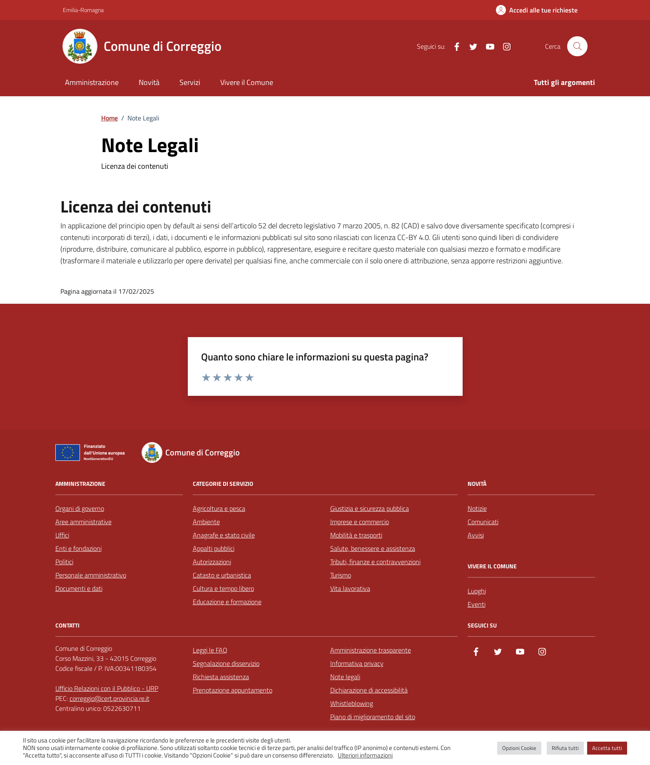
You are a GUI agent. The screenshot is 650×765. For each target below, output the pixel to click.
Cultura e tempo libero (223, 588)
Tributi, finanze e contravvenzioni (375, 562)
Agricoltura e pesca (219, 508)
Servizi (189, 82)
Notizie (477, 508)
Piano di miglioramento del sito (372, 717)
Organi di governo (79, 508)
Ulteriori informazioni (365, 755)
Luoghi (477, 591)
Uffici (62, 535)
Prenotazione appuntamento (232, 690)
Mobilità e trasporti (356, 535)
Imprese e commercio (359, 522)
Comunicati (483, 522)
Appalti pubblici (213, 548)
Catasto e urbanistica (222, 575)
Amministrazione (92, 82)
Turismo (340, 575)
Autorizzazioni (212, 562)
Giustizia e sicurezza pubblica (369, 508)
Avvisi (476, 535)
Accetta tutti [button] (607, 748)
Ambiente (206, 522)
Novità (149, 82)
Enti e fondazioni (78, 548)
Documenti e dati (78, 588)
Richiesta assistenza (221, 677)
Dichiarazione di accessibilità (369, 690)
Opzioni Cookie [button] (519, 748)
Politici (64, 562)
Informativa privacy (357, 663)
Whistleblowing (351, 703)
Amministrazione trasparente (370, 650)
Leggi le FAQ (210, 650)
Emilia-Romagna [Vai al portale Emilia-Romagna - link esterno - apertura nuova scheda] (83, 9)
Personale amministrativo (90, 575)
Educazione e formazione (227, 602)
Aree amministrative (83, 522)
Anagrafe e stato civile (224, 535)
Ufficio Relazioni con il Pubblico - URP (106, 688)
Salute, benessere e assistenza (372, 548)
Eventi (477, 604)
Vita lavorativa (350, 588)
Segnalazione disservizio (226, 663)
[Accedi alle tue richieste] (537, 10)
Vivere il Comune (246, 82)
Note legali (345, 677)
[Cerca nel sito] (577, 46)
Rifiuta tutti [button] (565, 748)
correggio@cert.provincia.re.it (109, 698)
